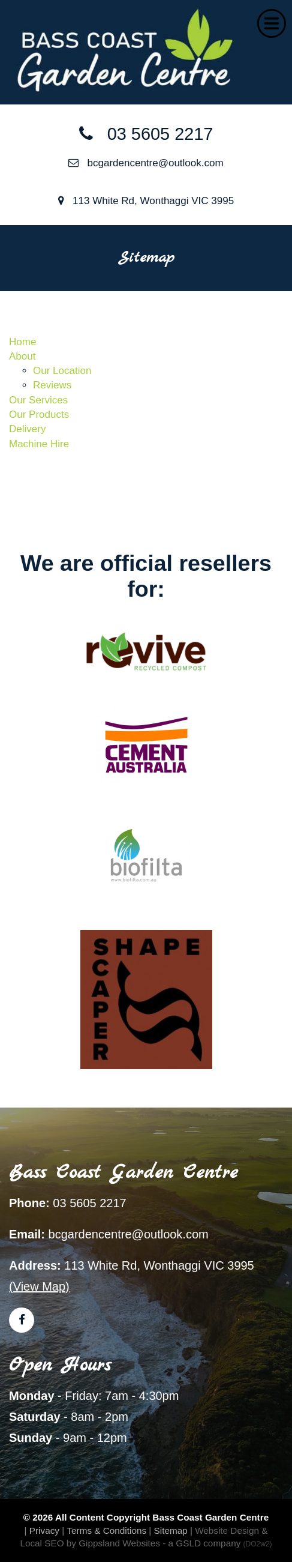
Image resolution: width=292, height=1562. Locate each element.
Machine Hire (39, 444)
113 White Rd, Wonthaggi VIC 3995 (146, 201)
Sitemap (171, 1530)
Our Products (39, 414)
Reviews (52, 385)
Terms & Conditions (106, 1530)
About (22, 356)
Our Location (62, 370)
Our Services (38, 400)
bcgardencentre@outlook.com (145, 163)
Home (22, 342)
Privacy (44, 1530)
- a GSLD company (217, 1543)
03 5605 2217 (146, 133)
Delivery (27, 429)
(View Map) (39, 1286)
